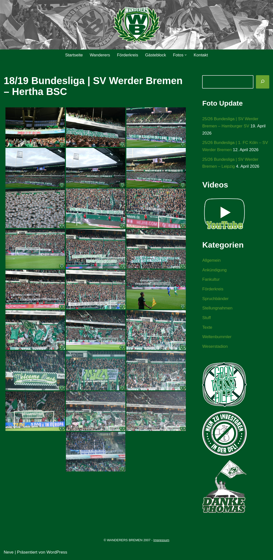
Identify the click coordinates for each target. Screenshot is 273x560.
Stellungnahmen (217, 308)
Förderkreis (127, 55)
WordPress (57, 553)
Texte (207, 328)
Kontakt (201, 55)
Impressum (161, 541)
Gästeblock (155, 55)
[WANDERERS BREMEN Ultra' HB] (136, 25)
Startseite (73, 55)
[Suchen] (262, 82)
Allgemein (211, 260)
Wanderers (99, 55)
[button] (186, 55)
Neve (9, 553)
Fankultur (211, 280)
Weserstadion (215, 347)
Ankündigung (214, 270)
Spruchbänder (215, 299)
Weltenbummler (217, 337)
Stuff (206, 318)
